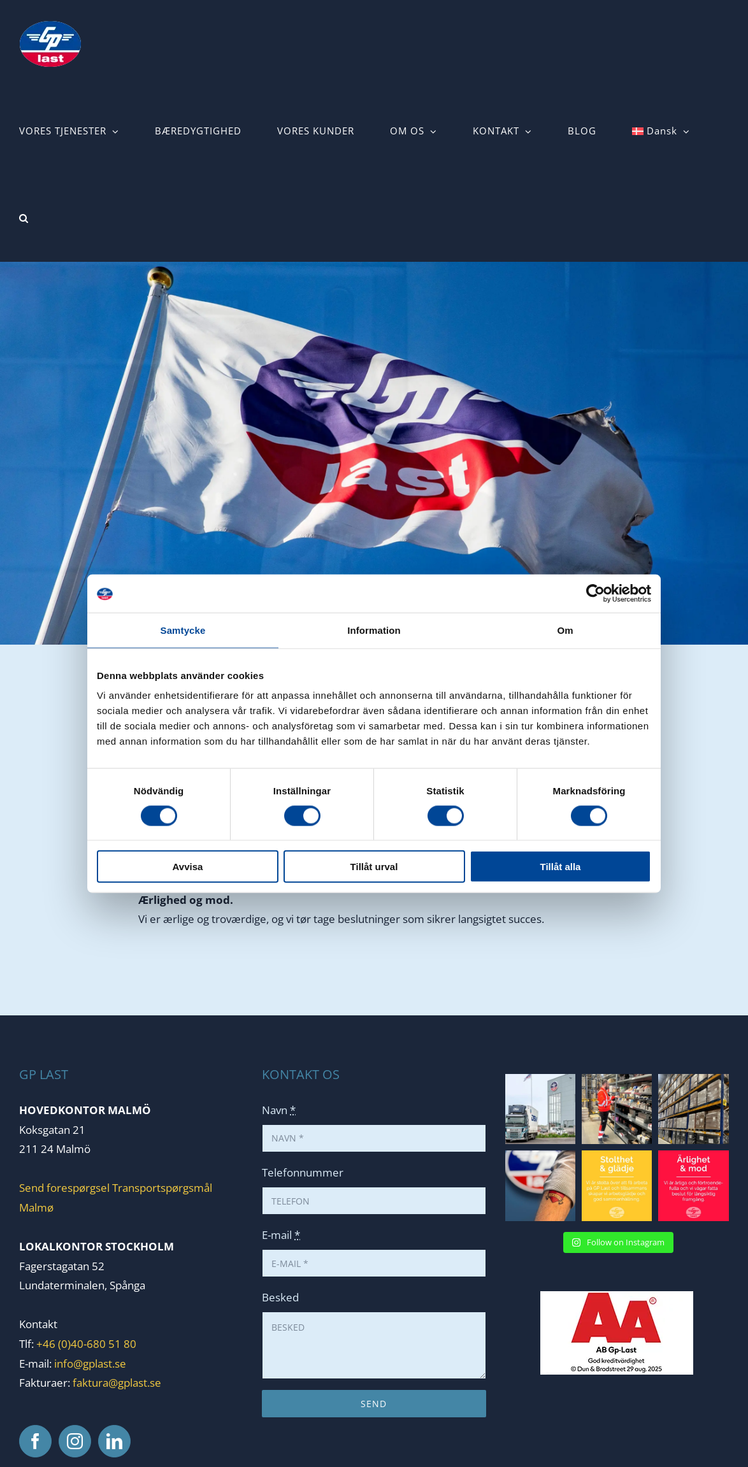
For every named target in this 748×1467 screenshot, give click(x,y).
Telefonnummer (302, 1172)
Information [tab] (374, 629)
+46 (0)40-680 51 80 (85, 1343)
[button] (24, 218)
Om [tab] (565, 629)
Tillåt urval (374, 866)
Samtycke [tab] (183, 629)
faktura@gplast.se (117, 1382)
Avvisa (188, 866)
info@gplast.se (90, 1363)
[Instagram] (75, 1441)
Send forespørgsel (64, 1187)
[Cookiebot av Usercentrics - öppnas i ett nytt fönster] (595, 593)
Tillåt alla (560, 866)
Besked (280, 1297)
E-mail (281, 1234)
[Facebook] (35, 1441)
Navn (279, 1110)
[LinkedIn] (114, 1441)
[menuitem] (661, 131)
